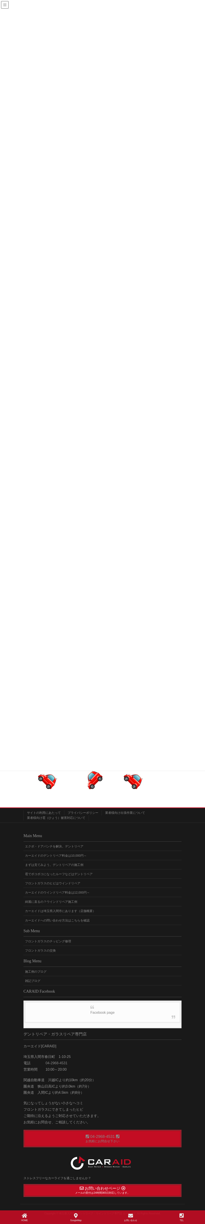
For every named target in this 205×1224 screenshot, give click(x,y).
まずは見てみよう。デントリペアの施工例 (54, 865)
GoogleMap (76, 1217)
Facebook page (102, 1012)
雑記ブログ (32, 981)
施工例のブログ (36, 971)
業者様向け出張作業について (125, 812)
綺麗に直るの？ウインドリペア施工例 (51, 901)
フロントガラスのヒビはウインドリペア (52, 883)
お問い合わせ (130, 1217)
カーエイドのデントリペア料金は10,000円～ (56, 855)
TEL (182, 1217)
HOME (24, 1217)
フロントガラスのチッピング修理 (48, 941)
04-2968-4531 (56, 1063)
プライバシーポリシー (83, 812)
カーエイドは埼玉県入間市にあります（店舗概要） (60, 911)
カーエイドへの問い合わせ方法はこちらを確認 (57, 920)
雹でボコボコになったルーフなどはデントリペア (59, 874)
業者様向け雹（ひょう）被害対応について (56, 818)
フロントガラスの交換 (40, 950)
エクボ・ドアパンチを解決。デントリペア (54, 846)
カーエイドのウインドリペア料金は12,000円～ (57, 892)
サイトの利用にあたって (44, 812)
